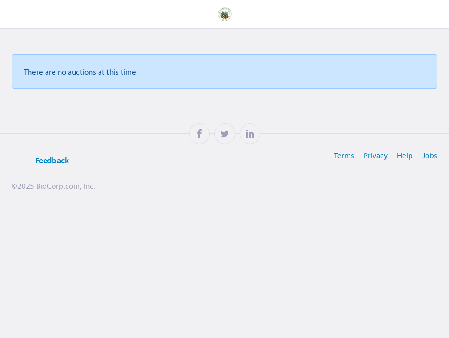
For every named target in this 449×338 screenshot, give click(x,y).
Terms (344, 155)
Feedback (40, 160)
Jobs (429, 155)
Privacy (376, 155)
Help (405, 155)
